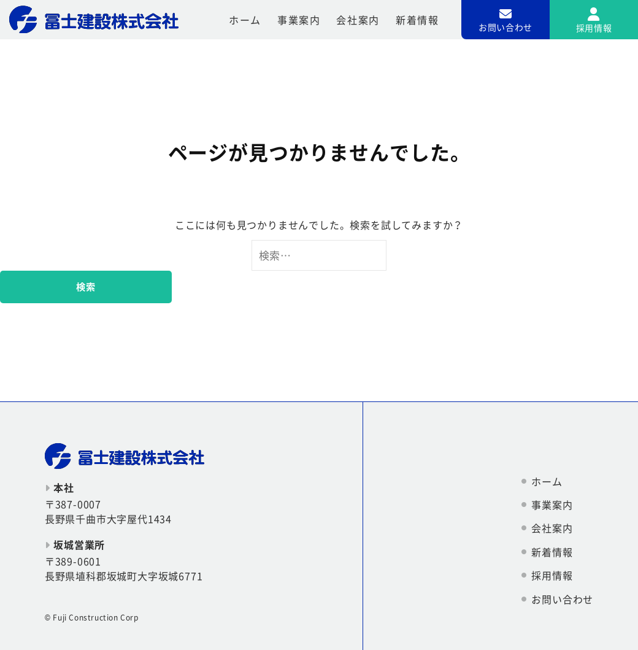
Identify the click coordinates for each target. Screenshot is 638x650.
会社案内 (357, 19)
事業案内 (298, 19)
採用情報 (551, 575)
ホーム (245, 19)
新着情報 (417, 19)
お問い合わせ (562, 599)
